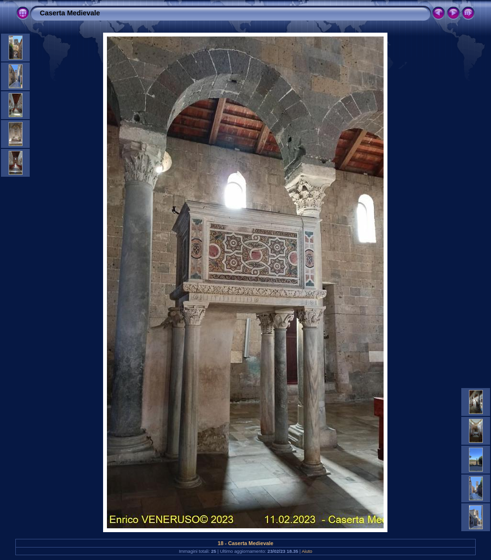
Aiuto (307, 551)
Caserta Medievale (70, 13)
